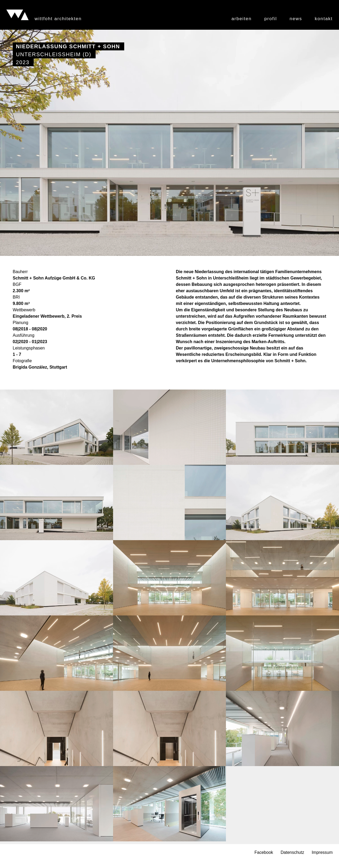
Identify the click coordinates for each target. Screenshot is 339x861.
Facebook (264, 852)
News (296, 18)
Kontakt (324, 18)
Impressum (322, 852)
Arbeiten (241, 18)
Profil (270, 18)
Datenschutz (292, 852)
